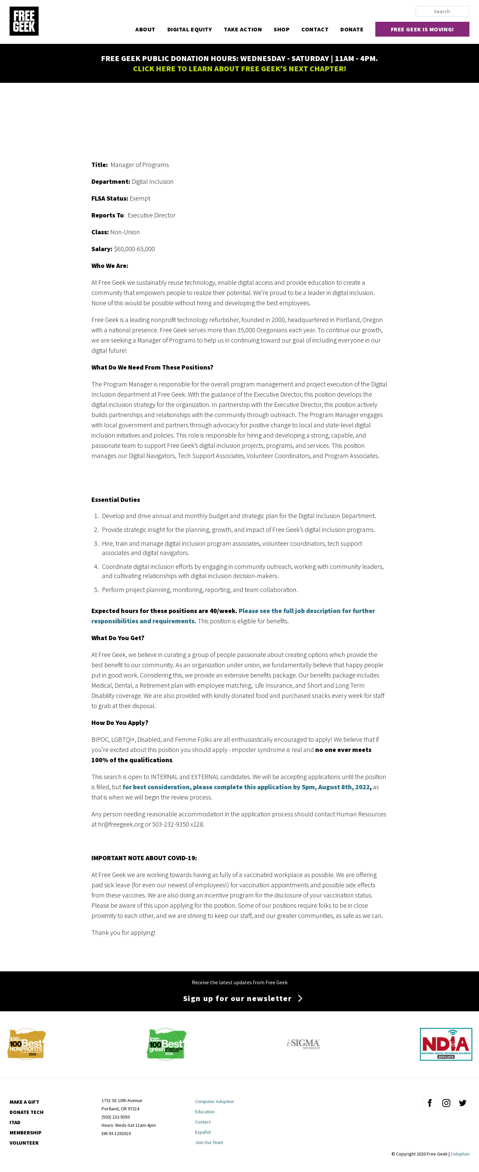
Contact (314, 29)
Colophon (460, 1154)
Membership (26, 1132)
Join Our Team (209, 1142)
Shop (282, 29)
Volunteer (24, 1142)
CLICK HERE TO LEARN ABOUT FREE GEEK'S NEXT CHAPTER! (239, 68)
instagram (446, 1103)
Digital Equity (189, 29)
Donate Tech (27, 1112)
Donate (351, 29)
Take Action (243, 29)
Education (205, 1112)
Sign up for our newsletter (237, 998)
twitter (462, 1103)
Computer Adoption (214, 1101)
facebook (429, 1103)
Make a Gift (24, 1101)
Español (203, 1132)
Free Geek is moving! (422, 29)
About (145, 29)
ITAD (15, 1122)
